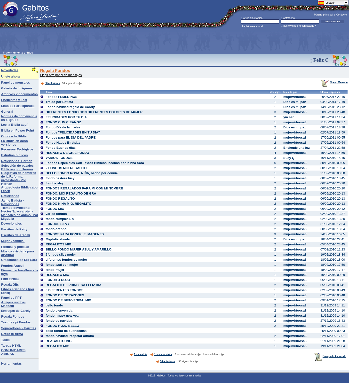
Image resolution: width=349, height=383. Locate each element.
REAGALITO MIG (58, 341)
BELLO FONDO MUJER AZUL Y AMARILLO (78, 249)
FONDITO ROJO (58, 280)
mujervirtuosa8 (295, 97)
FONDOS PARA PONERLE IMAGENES (75, 234)
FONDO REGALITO (60, 198)
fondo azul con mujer (62, 264)
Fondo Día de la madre (63, 127)
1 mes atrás (138, 354)
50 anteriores (50, 83)
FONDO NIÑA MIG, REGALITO (68, 203)
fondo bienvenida (59, 310)
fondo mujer (55, 270)
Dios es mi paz (294, 102)
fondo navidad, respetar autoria (70, 336)
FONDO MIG (55, 209)
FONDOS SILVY (57, 224)
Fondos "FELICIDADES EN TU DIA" (73, 132)
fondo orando (56, 229)
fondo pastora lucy (60, 178)
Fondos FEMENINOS (61, 97)
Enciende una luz (296, 147)
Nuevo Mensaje (334, 82)
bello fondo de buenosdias (66, 331)
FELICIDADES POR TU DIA (66, 117)
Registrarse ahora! (252, 26)
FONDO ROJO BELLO (62, 326)
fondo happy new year (63, 315)
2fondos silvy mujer (61, 254)
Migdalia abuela (58, 239)
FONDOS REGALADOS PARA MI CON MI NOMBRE (84, 188)
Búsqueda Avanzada (330, 356)
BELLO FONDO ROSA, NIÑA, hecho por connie (82, 173)
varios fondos (56, 214)
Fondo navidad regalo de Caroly (70, 107)
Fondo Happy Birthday (63, 142)
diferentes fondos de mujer (66, 259)
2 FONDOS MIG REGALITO (66, 168)
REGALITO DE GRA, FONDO (67, 153)
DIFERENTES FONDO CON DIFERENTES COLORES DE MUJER (94, 112)
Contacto (341, 14)
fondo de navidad (59, 320)
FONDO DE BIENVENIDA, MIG (68, 300)
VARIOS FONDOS (59, 158)
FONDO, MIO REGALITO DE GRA (71, 193)
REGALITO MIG (57, 346)
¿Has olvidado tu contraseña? (298, 25)
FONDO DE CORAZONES (65, 295)
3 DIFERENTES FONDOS (64, 290)
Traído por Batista (59, 102)
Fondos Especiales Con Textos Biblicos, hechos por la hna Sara (95, 163)
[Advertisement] (91, 40)
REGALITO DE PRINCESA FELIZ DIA (73, 285)
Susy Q (288, 158)
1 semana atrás (161, 354)
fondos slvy (54, 183)
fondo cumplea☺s (60, 219)
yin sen (288, 117)
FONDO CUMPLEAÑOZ (63, 122)
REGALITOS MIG (58, 244)
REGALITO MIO (57, 275)
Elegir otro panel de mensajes (61, 75)
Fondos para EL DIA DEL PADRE (70, 137)
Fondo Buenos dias (61, 147)
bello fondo (54, 305)
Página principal (323, 14)
